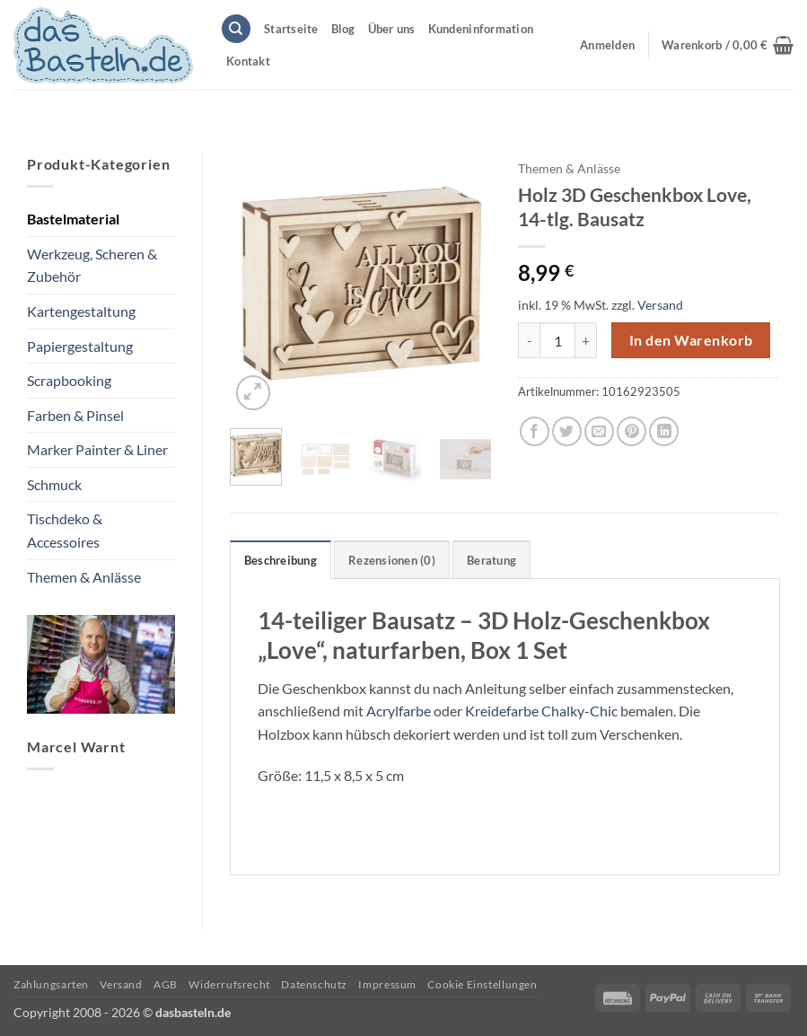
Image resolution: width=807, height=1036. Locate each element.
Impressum (387, 984)
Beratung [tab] (491, 560)
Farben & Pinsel (75, 415)
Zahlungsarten (51, 984)
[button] (728, 45)
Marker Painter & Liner (97, 449)
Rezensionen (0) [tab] (391, 560)
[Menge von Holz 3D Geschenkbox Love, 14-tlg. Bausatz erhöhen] (586, 340)
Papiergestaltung (80, 346)
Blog (343, 29)
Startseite (291, 29)
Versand (660, 304)
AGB (166, 984)
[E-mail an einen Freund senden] (599, 431)
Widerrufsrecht (229, 984)
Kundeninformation (480, 29)
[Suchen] (236, 29)
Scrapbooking (69, 380)
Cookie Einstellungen (482, 984)
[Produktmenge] (557, 340)
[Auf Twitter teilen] (567, 431)
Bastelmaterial (73, 218)
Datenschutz (314, 984)
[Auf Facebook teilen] (534, 431)
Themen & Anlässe (84, 576)
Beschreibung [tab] (280, 560)
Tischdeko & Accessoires (64, 530)
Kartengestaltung (81, 311)
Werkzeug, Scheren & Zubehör (92, 265)
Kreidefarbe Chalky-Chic (541, 710)
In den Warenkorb (690, 340)
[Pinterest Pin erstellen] (631, 431)
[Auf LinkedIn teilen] (664, 431)
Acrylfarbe (398, 710)
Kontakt (248, 61)
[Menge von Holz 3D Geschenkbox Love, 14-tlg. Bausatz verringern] (528, 340)
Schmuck (54, 484)
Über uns (392, 29)
